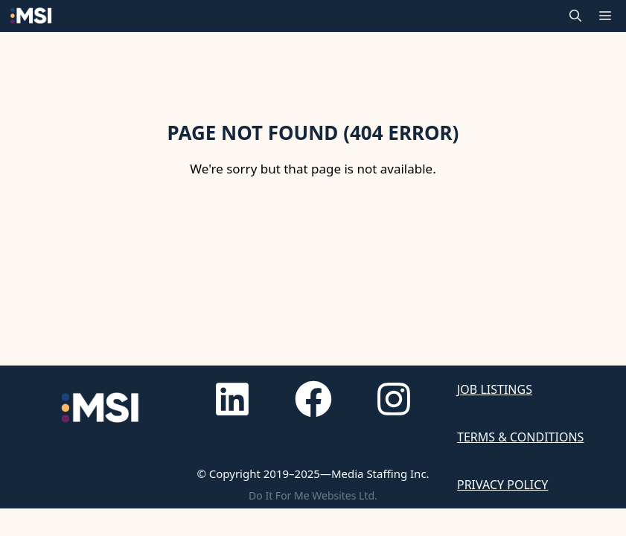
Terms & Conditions (520, 437)
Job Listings (494, 389)
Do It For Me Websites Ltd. (313, 495)
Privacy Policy (502, 484)
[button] (575, 16)
